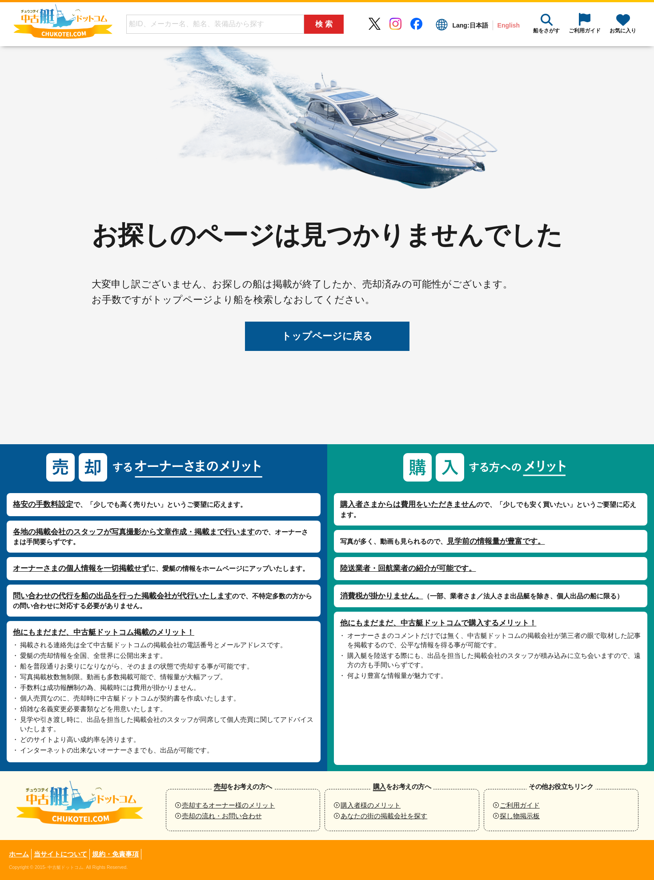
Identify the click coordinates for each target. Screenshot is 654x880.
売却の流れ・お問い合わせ (222, 816)
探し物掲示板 (520, 816)
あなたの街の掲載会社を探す (384, 816)
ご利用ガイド (520, 805)
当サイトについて (60, 854)
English (508, 25)
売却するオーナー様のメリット (228, 805)
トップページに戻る (327, 336)
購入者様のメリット (371, 805)
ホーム (19, 854)
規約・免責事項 (115, 854)
